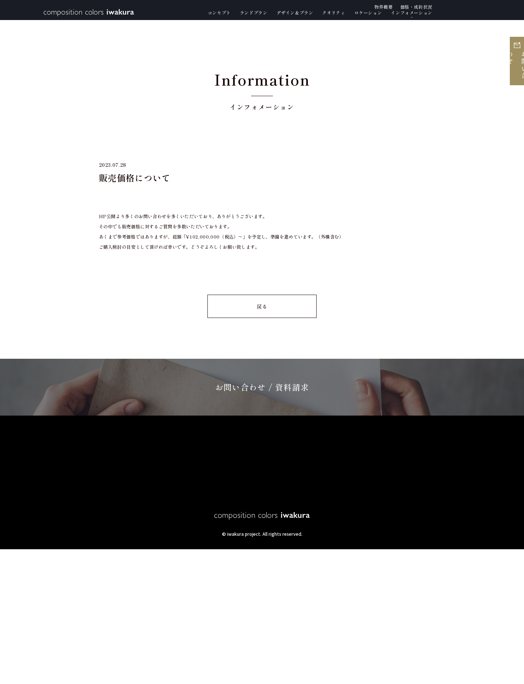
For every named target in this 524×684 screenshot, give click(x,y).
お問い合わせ (515, 83)
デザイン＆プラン (173, 587)
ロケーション (283, 587)
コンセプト (60, 587)
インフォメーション (348, 587)
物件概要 (406, 587)
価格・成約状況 (458, 587)
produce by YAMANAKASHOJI (262, 674)
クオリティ (231, 587)
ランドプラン (111, 587)
